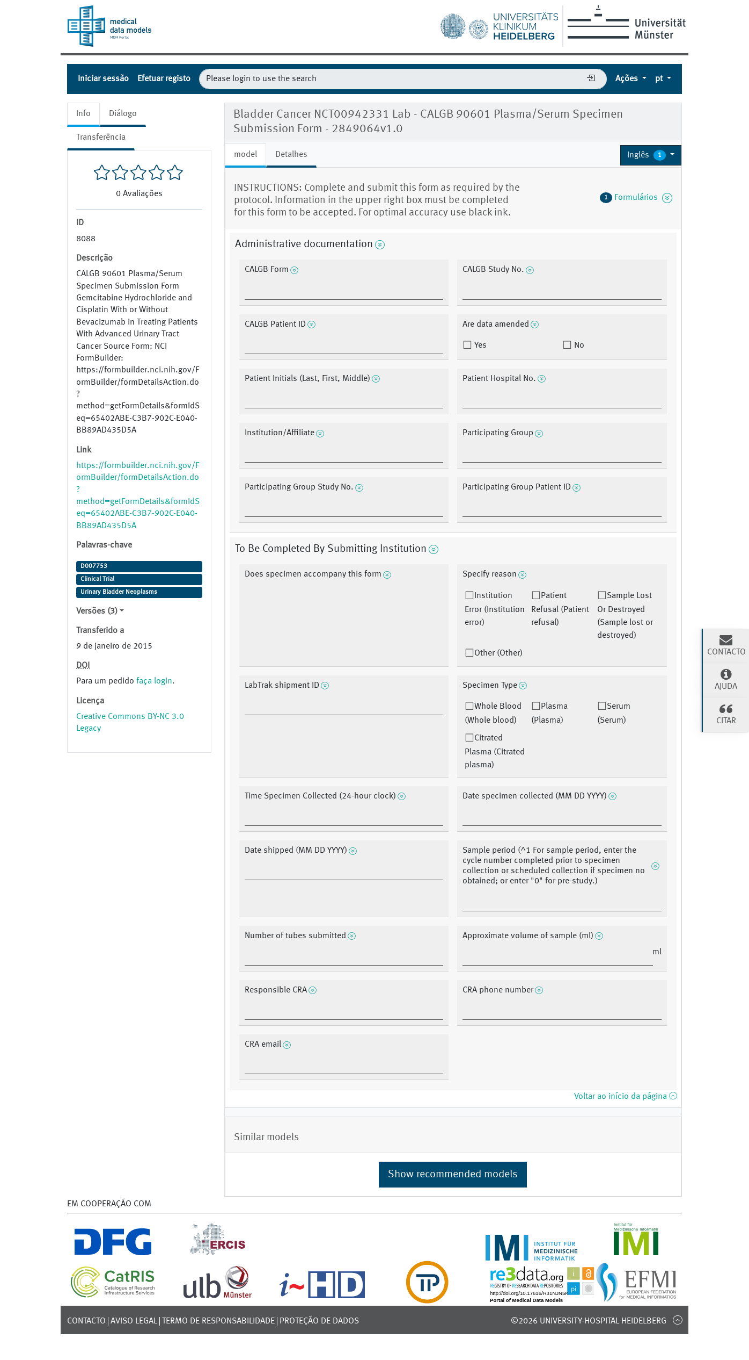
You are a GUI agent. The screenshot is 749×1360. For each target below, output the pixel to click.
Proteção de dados (319, 1321)
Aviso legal (134, 1321)
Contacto (86, 1321)
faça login (154, 681)
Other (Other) (498, 653)
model (245, 154)
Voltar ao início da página (625, 1096)
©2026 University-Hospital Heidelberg (588, 1321)
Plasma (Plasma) (549, 713)
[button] (650, 155)
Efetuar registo (163, 79)
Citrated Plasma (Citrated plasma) (495, 751)
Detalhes (291, 154)
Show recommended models (453, 1174)
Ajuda (726, 679)
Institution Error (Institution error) (495, 609)
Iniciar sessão (103, 79)
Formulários (636, 198)
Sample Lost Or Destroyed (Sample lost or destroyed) (625, 616)
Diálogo (123, 114)
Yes (479, 345)
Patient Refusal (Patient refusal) (560, 609)
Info (83, 114)
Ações (627, 79)
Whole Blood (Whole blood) (493, 713)
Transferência (101, 137)
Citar (726, 713)
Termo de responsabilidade (218, 1321)
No (578, 345)
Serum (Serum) (613, 713)
